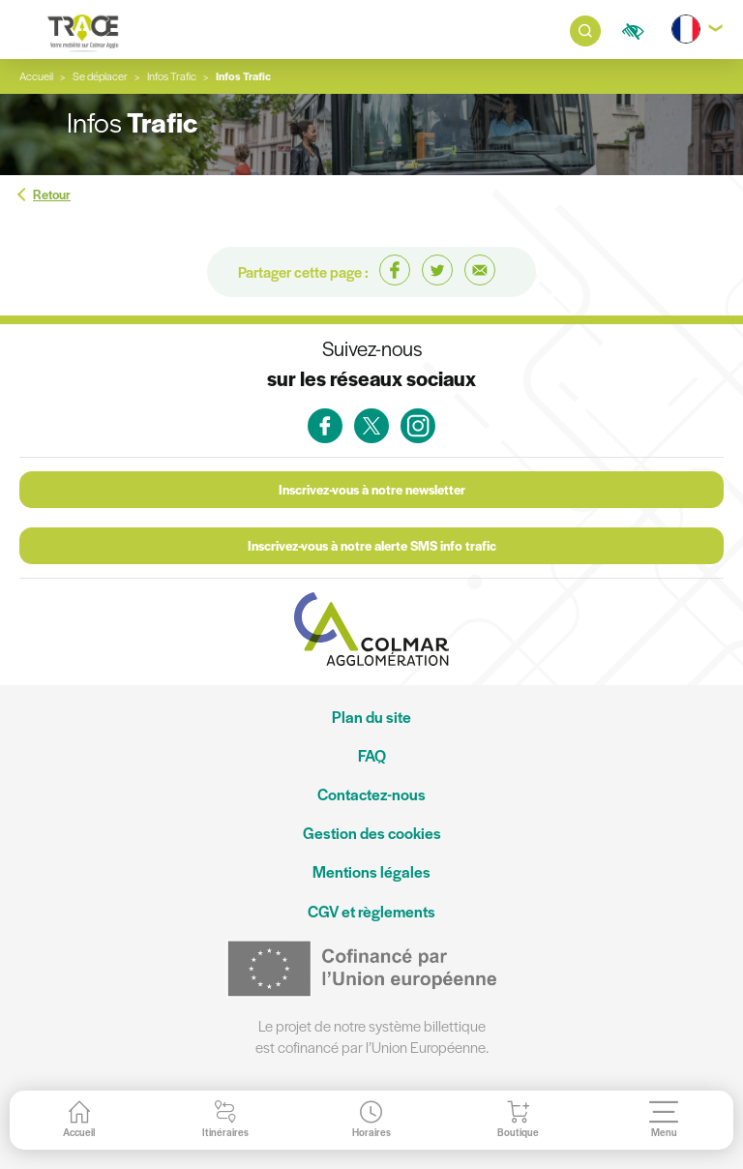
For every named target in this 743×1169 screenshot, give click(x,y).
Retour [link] (52, 194)
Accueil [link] (36, 75)
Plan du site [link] (371, 716)
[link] (82, 31)
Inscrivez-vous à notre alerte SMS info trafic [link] (372, 545)
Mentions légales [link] (371, 871)
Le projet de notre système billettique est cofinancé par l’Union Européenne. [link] (372, 1036)
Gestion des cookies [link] (372, 833)
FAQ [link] (372, 755)
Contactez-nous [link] (371, 794)
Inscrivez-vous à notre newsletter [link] (372, 489)
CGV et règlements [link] (371, 911)
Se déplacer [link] (100, 75)
